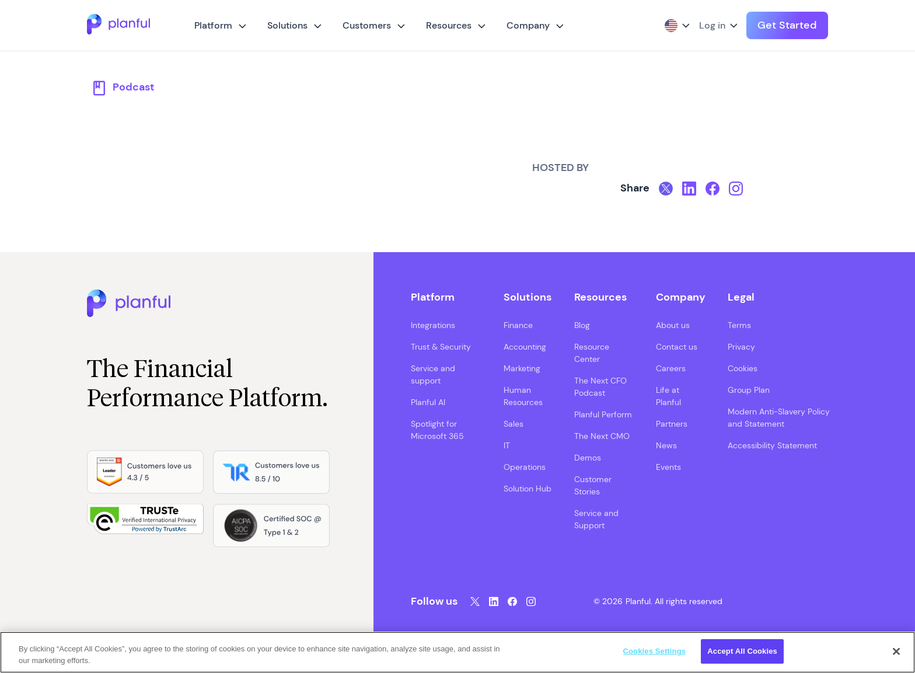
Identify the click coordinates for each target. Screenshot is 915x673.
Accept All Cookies (742, 651)
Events (668, 467)
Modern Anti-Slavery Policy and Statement (779, 417)
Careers (671, 368)
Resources (449, 25)
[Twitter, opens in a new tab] (666, 189)
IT (507, 445)
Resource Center (591, 352)
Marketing (522, 368)
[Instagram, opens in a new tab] (736, 189)
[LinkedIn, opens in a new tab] (689, 189)
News (666, 445)
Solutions (287, 25)
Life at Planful (668, 396)
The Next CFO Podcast (600, 386)
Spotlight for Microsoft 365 (437, 430)
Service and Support (596, 519)
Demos (587, 457)
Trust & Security (441, 346)
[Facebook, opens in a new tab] (713, 189)
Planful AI (428, 402)
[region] (457, 652)
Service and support (433, 374)
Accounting (525, 346)
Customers (367, 25)
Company (528, 25)
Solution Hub (527, 488)
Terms (739, 325)
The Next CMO (602, 436)
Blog (582, 325)
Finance (518, 325)
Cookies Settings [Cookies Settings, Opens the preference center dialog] (654, 651)
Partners (671, 424)
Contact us (676, 346)
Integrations (433, 325)
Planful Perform (603, 414)
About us (673, 325)
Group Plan (749, 390)
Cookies (742, 368)
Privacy (741, 346)
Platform (213, 25)
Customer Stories (593, 485)
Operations (525, 467)
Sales (513, 424)
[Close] (896, 651)
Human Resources (523, 396)
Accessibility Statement (772, 445)
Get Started (787, 25)
